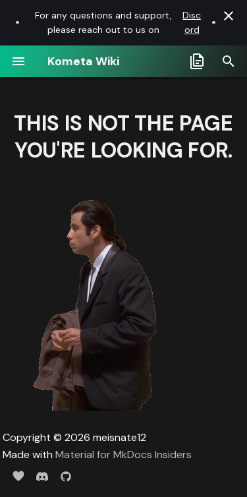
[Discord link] (17, 22)
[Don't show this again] (228, 16)
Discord (191, 22)
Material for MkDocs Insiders (123, 454)
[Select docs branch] (197, 61)
